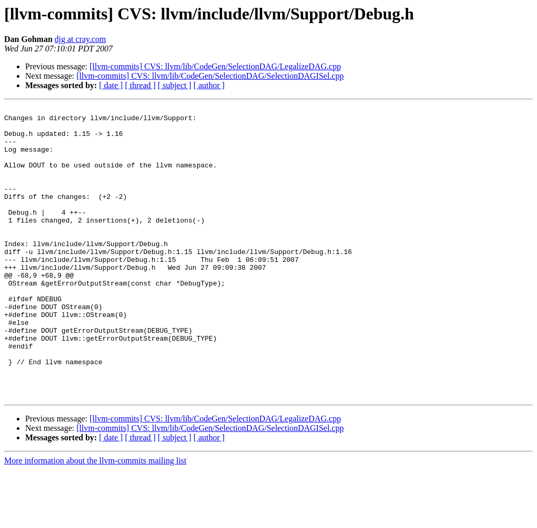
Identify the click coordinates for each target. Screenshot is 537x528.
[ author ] (209, 85)
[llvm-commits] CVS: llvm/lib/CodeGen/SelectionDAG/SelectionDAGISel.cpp (210, 75)
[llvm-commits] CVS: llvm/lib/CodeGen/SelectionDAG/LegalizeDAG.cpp (215, 66)
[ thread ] (140, 85)
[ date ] (111, 85)
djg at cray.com (80, 39)
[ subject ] (174, 85)
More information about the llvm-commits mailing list (95, 518)
